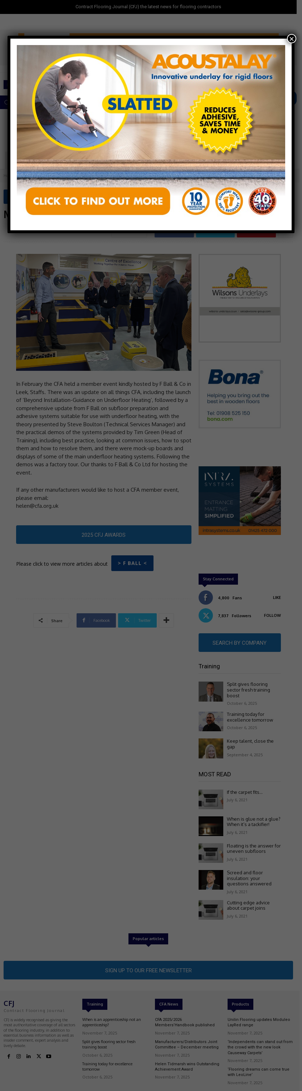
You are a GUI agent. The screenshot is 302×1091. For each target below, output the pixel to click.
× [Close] (291, 38)
